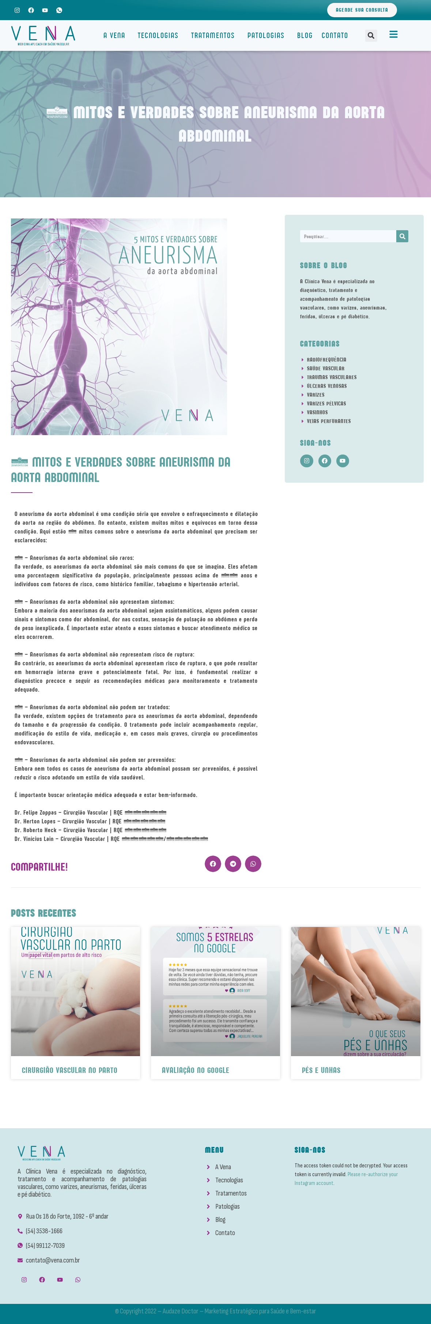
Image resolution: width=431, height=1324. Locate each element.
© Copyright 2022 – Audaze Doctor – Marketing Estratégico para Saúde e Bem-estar (215, 1311)
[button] (371, 36)
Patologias (267, 35)
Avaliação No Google (196, 1070)
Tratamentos (215, 35)
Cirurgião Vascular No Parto (70, 1070)
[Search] (402, 236)
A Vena (116, 35)
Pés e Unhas (321, 1070)
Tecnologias (160, 35)
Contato (335, 35)
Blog (305, 35)
